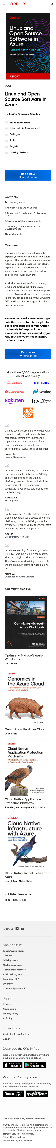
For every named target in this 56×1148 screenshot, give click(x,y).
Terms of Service (11, 1133)
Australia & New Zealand (16, 1034)
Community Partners (14, 969)
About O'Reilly (12, 945)
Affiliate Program (12, 974)
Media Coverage (12, 965)
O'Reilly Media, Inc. (20, 152)
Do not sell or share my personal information (24, 1118)
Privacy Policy (10, 1013)
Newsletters (9, 1009)
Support (8, 998)
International (11, 1028)
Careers (7, 955)
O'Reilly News (10, 960)
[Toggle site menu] (3, 4)
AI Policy (7, 1018)
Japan (6, 1038)
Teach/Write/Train (13, 950)
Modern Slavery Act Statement (18, 1140)
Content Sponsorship (14, 988)
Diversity (8, 983)
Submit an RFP (11, 979)
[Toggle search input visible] (52, 4)
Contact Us (9, 1004)
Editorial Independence (14, 1137)
